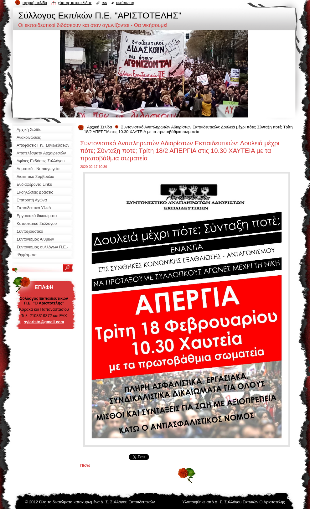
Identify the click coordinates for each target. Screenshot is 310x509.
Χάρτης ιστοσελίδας (75, 2)
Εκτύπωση (125, 2)
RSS (104, 2)
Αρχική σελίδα (35, 2)
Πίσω (85, 465)
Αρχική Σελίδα (99, 127)
